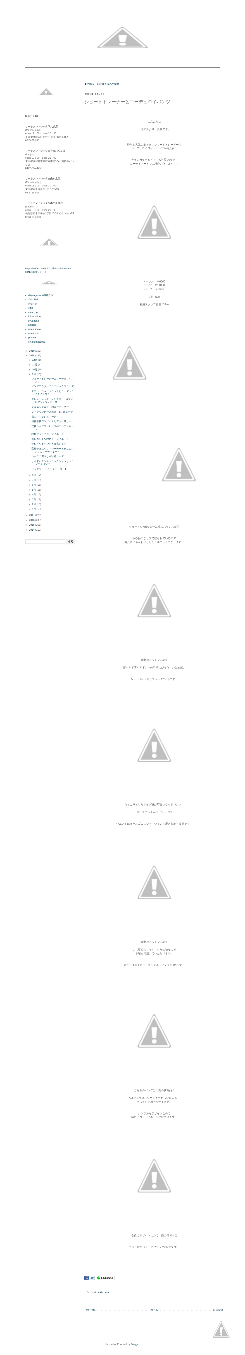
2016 (32, 520)
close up (33, 312)
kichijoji (32, 324)
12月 (35, 359)
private (32, 337)
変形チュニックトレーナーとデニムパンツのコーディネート (52, 450)
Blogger (135, 1344)
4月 (34, 494)
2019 (32, 350)
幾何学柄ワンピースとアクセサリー (51, 421)
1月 (34, 509)
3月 (34, 499)
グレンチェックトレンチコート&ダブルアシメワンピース (52, 400)
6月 (34, 484)
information (34, 316)
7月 (34, 480)
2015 (32, 524)
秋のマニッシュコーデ (43, 416)
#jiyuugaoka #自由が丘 (41, 295)
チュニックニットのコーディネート (51, 406)
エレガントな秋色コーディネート (50, 439)
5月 (34, 489)
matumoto (33, 333)
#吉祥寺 (32, 303)
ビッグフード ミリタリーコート (49, 469)
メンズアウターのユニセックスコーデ (52, 386)
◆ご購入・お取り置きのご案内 (101, 84)
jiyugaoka (33, 320)
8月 (34, 475)
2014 (32, 529)
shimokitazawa (101, 1292)
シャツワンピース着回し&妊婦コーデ (52, 411)
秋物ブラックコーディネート (47, 434)
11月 (35, 364)
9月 (34, 374)
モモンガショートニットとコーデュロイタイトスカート (52, 392)
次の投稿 (90, 1309)
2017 (32, 515)
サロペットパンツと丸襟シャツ (48, 443)
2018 (32, 355)
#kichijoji (33, 299)
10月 (35, 369)
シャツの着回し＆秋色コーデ (47, 456)
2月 (34, 504)
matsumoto (34, 329)
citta (30, 307)
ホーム (154, 1309)
